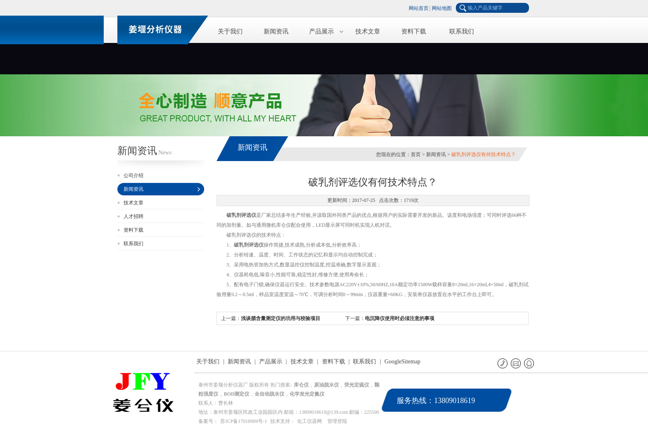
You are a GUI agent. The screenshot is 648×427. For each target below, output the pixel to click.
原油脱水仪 (326, 385)
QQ (529, 363)
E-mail (516, 363)
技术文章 (367, 31)
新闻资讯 (276, 31)
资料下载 (413, 31)
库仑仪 (301, 385)
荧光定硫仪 (356, 385)
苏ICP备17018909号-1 (243, 421)
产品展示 (321, 31)
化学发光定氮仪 (307, 394)
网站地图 (442, 8)
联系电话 (503, 363)
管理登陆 (337, 421)
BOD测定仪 (236, 394)
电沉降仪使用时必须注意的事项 (399, 318)
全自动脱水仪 (269, 394)
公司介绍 (133, 175)
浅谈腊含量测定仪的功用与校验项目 (280, 318)
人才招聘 (133, 216)
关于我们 (230, 31)
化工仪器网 (309, 421)
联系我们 (461, 31)
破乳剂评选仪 (241, 215)
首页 (416, 154)
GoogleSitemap (402, 361)
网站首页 (419, 8)
